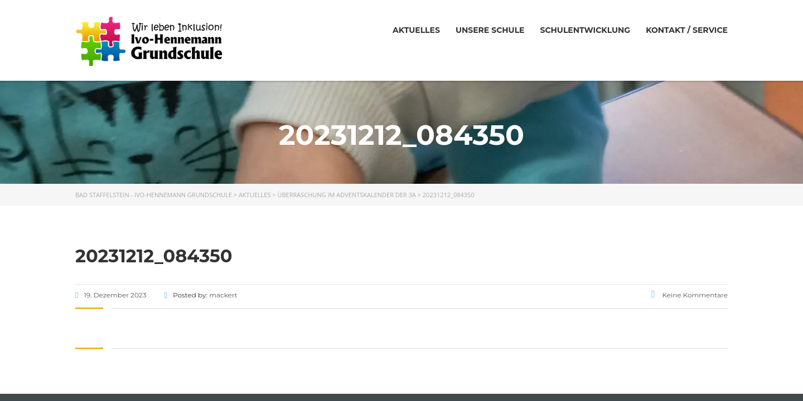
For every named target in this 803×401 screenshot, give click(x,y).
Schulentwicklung (585, 30)
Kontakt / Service (687, 30)
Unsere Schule (490, 30)
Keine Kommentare (689, 295)
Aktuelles (416, 30)
